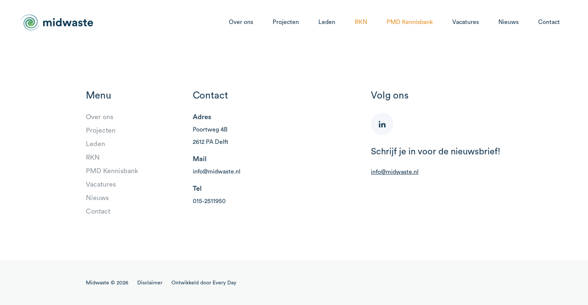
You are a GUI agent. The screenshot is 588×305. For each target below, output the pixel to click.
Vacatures (465, 22)
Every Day (224, 283)
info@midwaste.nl (216, 172)
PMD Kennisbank (410, 22)
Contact (549, 22)
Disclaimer (149, 283)
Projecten (286, 22)
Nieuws (508, 22)
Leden (326, 22)
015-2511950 (209, 201)
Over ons (241, 22)
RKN (361, 22)
